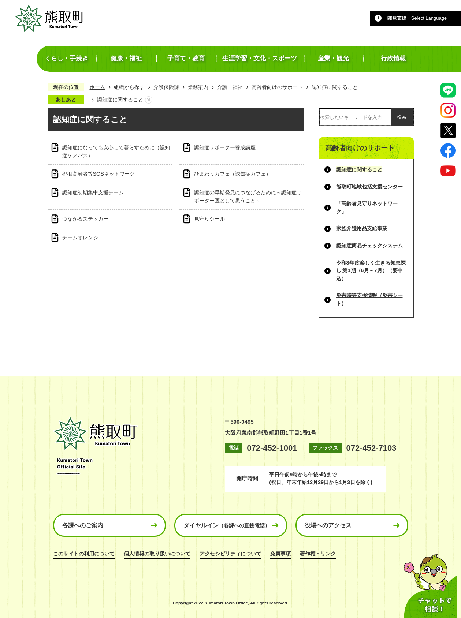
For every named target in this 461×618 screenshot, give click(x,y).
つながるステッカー (85, 219)
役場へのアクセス (328, 525)
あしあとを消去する (148, 100)
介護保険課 (166, 87)
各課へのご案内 (82, 525)
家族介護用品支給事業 (361, 228)
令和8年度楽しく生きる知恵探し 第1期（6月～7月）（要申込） (371, 270)
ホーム (97, 87)
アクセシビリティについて (230, 554)
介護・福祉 (230, 87)
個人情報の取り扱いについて (157, 554)
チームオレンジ (80, 237)
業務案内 (198, 87)
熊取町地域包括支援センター (369, 187)
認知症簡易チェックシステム (369, 245)
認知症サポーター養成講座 (225, 147)
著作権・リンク (318, 554)
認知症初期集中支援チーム (93, 192)
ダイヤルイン (226, 525)
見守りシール (209, 219)
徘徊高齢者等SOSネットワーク (98, 174)
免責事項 (280, 554)
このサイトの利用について (84, 554)
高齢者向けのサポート (277, 87)
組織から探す (129, 87)
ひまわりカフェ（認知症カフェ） (232, 174)
